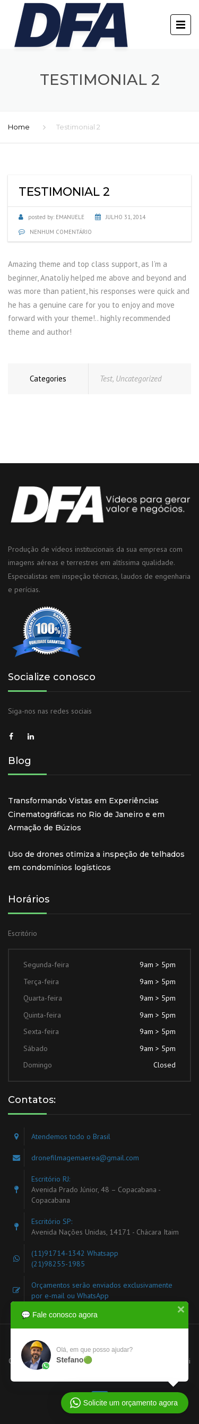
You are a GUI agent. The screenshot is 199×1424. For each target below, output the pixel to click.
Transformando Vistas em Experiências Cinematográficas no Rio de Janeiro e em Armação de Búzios (86, 814)
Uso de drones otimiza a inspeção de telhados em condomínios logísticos (96, 861)
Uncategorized (139, 379)
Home (19, 127)
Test (106, 379)
